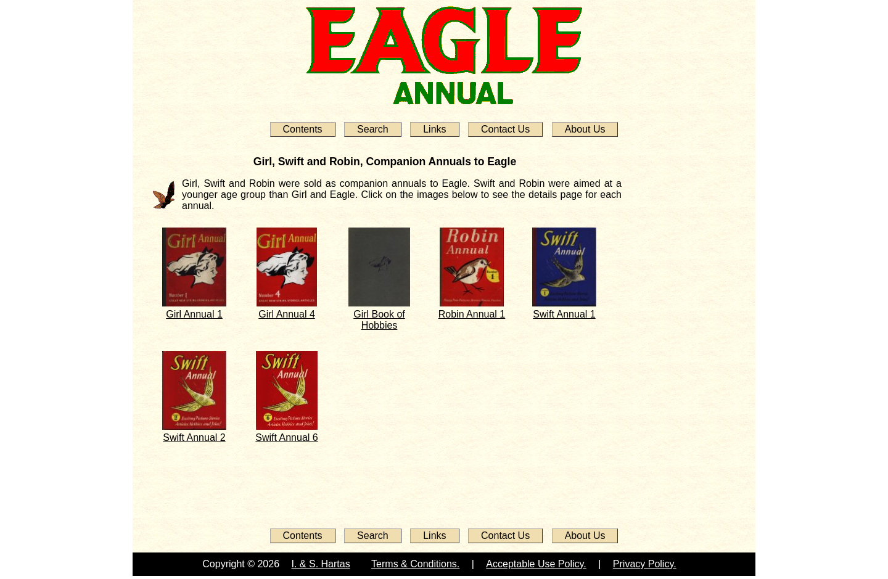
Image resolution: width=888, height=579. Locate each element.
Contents (303, 129)
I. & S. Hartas (321, 564)
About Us (585, 129)
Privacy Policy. (644, 564)
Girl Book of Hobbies (379, 320)
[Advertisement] (671, 334)
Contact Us (505, 129)
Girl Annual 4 (286, 314)
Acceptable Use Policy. (536, 564)
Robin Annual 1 (472, 314)
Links (434, 129)
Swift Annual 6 (286, 437)
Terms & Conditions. (415, 564)
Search (372, 129)
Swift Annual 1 (564, 314)
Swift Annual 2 (194, 437)
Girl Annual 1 (194, 314)
